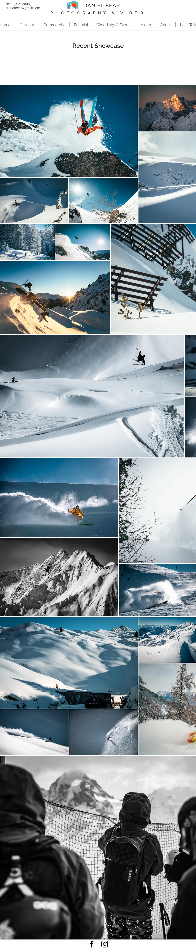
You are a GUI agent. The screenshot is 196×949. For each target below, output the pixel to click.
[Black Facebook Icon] (91, 944)
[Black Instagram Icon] (104, 944)
